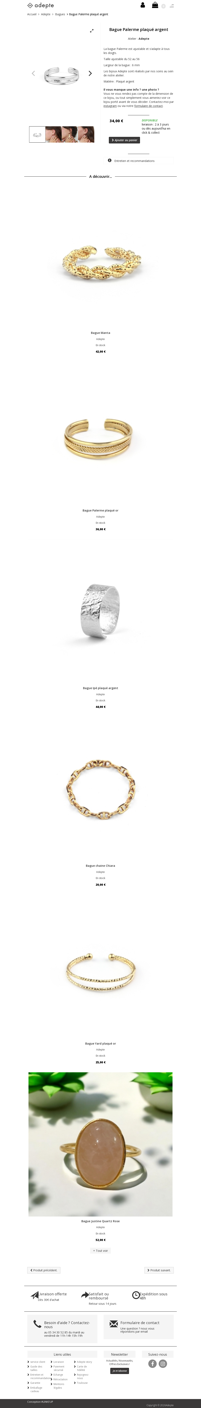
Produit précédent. (43, 1270)
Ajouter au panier (124, 140)
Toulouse (82, 1383)
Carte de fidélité (82, 1368)
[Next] (89, 73)
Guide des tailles (36, 1368)
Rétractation (61, 1379)
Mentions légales (59, 1385)
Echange (58, 1374)
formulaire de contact (148, 106)
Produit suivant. (159, 1270)
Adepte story (84, 1362)
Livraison (59, 1362)
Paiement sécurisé (59, 1368)
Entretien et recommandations (131, 160)
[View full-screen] (91, 31)
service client (37, 1362)
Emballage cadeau (36, 1389)
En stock (100, 345)
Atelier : (138, 39)
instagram (110, 106)
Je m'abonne (120, 1371)
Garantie (35, 1383)
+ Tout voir (100, 1251)
